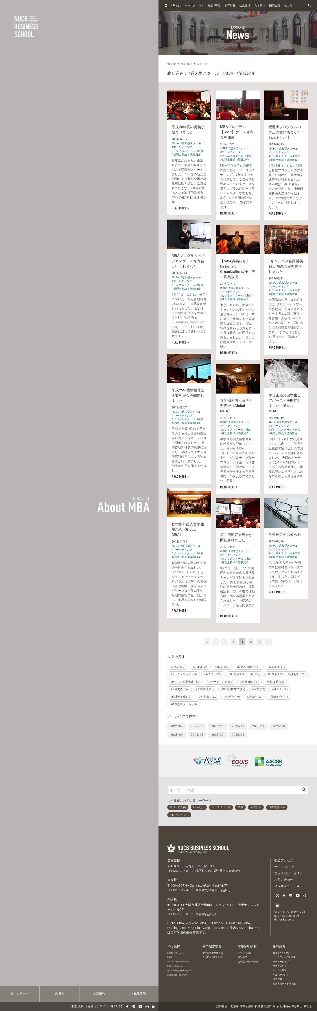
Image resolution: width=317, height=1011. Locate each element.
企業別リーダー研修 (248, 961)
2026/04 (176, 726)
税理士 (308, 1006)
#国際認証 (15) (205, 689)
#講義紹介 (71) (279, 696)
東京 (74, 1006)
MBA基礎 (242, 957)
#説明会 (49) (232, 696)
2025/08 (197, 734)
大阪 (81, 1006)
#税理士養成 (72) (181, 696)
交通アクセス (283, 860)
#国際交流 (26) (179, 689)
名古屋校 (173, 860)
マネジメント (280, 966)
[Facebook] (127, 1006)
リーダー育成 (244, 953)
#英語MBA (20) (208, 696)
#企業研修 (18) (249, 681)
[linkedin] (153, 1006)
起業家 (235, 1006)
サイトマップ (283, 867)
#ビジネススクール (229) (244, 674)
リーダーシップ (281, 961)
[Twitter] (120, 1006)
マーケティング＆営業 (284, 957)
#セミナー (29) (213, 674)
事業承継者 (247, 1006)
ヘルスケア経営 (281, 975)
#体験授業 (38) (275, 681)
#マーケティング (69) (220, 681)
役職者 (259, 1006)
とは (176, 5)
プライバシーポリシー (290, 873)
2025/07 (217, 734)
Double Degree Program (179, 970)
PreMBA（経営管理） (213, 957)
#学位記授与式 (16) (233, 689)
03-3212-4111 (183, 890)
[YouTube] (140, 1006)
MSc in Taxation (175, 966)
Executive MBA (175, 953)
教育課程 (230, 5)
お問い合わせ (283, 879)
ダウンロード (19, 993)
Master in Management (179, 961)
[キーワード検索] (233, 790)
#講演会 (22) (255, 696)
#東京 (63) (258, 689)
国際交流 (274, 5)
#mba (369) (222, 666)
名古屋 (89, 1006)
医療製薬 (269, 1006)
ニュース (202, 63)
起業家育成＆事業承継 (284, 983)
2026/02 (217, 726)
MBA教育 (186, 63)
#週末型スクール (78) (183, 704)
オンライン (101, 1006)
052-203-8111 (183, 870)
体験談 (138, 994)
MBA (169, 957)
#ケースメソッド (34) (183, 674)
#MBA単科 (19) (277, 666)
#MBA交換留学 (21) (248, 666)
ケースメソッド (194, 5)
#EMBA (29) (177, 666)
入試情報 (99, 993)
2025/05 (238, 734)
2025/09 (176, 734)
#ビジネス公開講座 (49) (185, 681)
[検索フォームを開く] (309, 5)
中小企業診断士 (292, 1006)
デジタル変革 (280, 970)
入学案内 (259, 5)
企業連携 (245, 5)
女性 (279, 1006)
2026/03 (197, 726)
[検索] (303, 790)
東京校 (172, 880)
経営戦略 (277, 979)
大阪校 (172, 899)
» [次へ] (268, 641)
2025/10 (279, 726)
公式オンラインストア (290, 886)
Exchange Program (177, 975)
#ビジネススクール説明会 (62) (286, 674)
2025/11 (258, 726)
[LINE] (134, 1006)
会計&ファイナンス (283, 953)
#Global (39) (200, 666)
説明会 (59, 993)
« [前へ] (207, 641)
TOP (171, 63)
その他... (289, 5)
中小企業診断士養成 (213, 953)
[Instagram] (147, 1006)
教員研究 (214, 5)
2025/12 (238, 726)
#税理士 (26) (280, 689)
